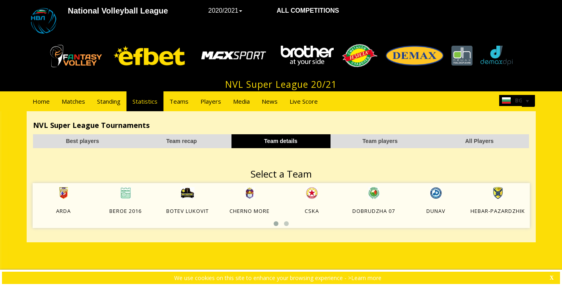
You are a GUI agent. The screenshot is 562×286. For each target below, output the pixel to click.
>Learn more (364, 278)
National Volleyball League (118, 10)
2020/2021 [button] (225, 10)
